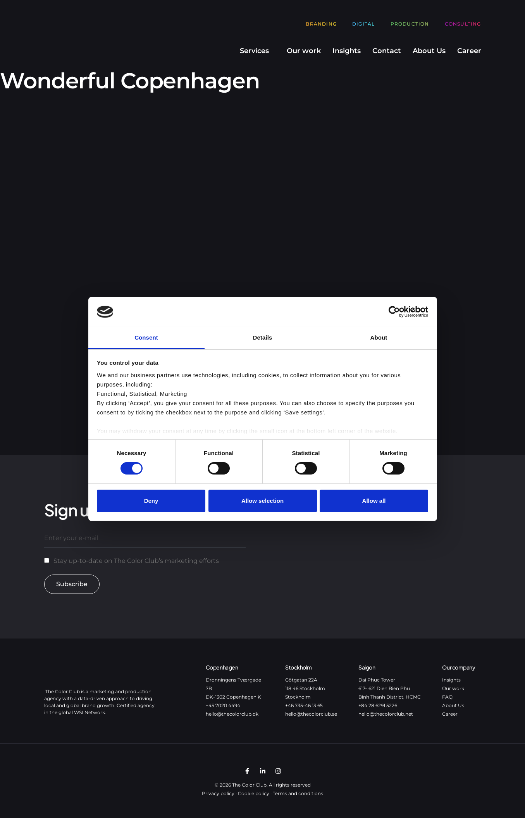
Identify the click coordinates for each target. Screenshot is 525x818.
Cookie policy (253, 793)
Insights (346, 51)
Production (410, 24)
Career (469, 51)
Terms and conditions (298, 793)
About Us (429, 51)
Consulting (463, 24)
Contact (386, 51)
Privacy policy (218, 793)
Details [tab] (262, 337)
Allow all (374, 500)
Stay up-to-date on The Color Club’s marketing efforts (136, 560)
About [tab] (378, 337)
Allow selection (262, 500)
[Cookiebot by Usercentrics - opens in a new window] (394, 312)
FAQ (447, 697)
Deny (151, 500)
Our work (304, 51)
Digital (363, 24)
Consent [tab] (146, 337)
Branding (321, 24)
